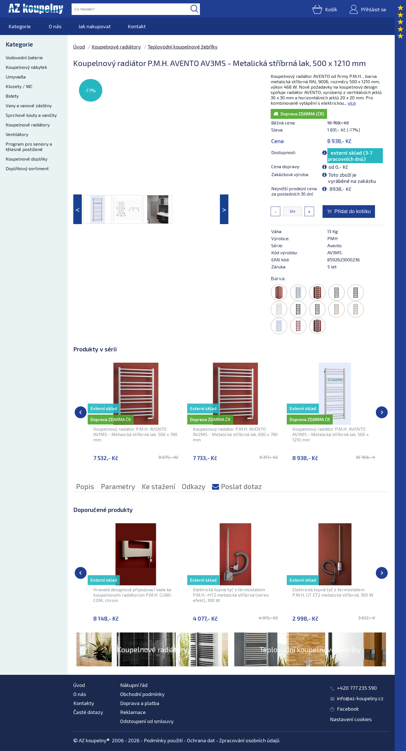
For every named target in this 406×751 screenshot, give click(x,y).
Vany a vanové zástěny (29, 105)
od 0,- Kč (338, 167)
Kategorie (19, 26)
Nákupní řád (133, 685)
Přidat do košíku (352, 211)
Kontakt (137, 26)
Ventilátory (17, 134)
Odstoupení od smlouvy (147, 721)
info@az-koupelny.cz (360, 698)
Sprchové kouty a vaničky (31, 115)
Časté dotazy (88, 712)
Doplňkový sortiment (27, 168)
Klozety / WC (19, 86)
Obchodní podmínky (142, 694)
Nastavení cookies (351, 719)
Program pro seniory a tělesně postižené (29, 146)
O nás (55, 26)
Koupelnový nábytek (26, 67)
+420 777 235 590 (357, 688)
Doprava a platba (139, 703)
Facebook (348, 709)
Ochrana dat (201, 740)
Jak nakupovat (94, 26)
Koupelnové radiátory (28, 124)
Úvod (79, 46)
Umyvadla (16, 76)
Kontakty (83, 703)
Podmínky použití (163, 740)
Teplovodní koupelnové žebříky (183, 46)
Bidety (12, 95)
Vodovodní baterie (24, 57)
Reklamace (133, 712)
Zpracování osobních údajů (249, 740)
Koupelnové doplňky (26, 158)
